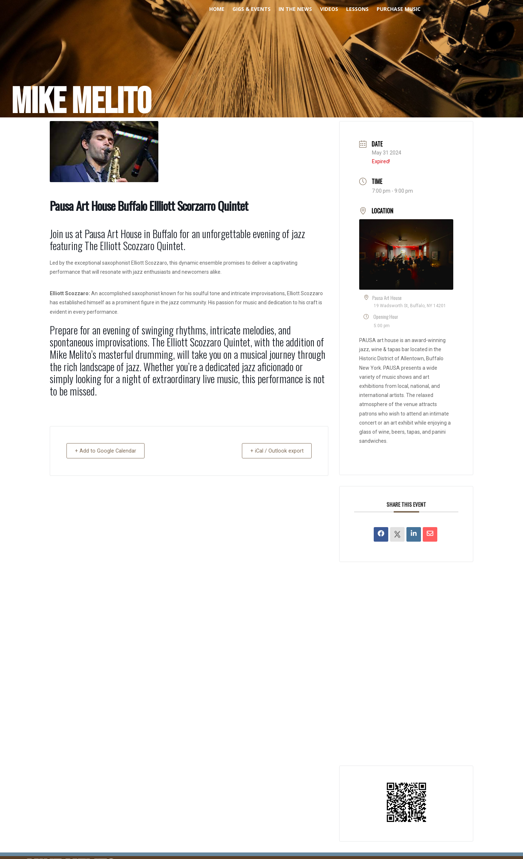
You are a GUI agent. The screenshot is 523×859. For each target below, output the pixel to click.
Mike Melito (81, 102)
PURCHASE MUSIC (399, 9)
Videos (329, 9)
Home (216, 9)
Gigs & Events (251, 9)
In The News (295, 9)
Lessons (357, 9)
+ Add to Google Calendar (108, 450)
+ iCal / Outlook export (274, 450)
